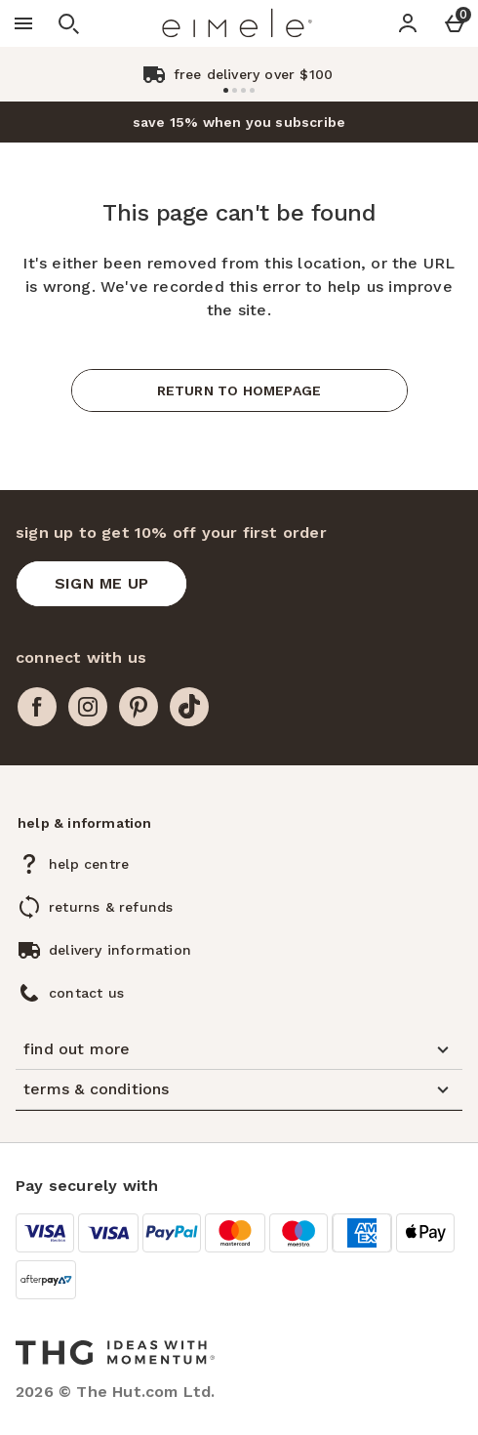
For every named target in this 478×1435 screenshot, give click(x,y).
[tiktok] (189, 706)
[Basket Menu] (454, 23)
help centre (89, 864)
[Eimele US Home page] (237, 23)
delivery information (120, 950)
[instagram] (87, 706)
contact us (86, 993)
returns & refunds (111, 907)
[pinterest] (138, 706)
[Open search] (68, 23)
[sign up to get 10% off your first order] (101, 583)
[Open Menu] (23, 23)
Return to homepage (239, 390)
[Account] (407, 23)
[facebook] (37, 706)
